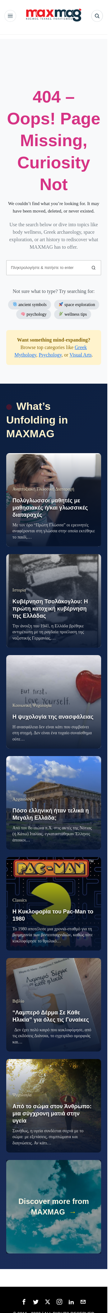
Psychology (50, 354)
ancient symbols (30, 304)
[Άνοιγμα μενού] (10, 16)
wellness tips (73, 314)
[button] (93, 267)
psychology (34, 314)
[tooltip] (24, 1302)
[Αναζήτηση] (97, 16)
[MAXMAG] (54, 15)
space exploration (77, 304)
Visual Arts (80, 354)
